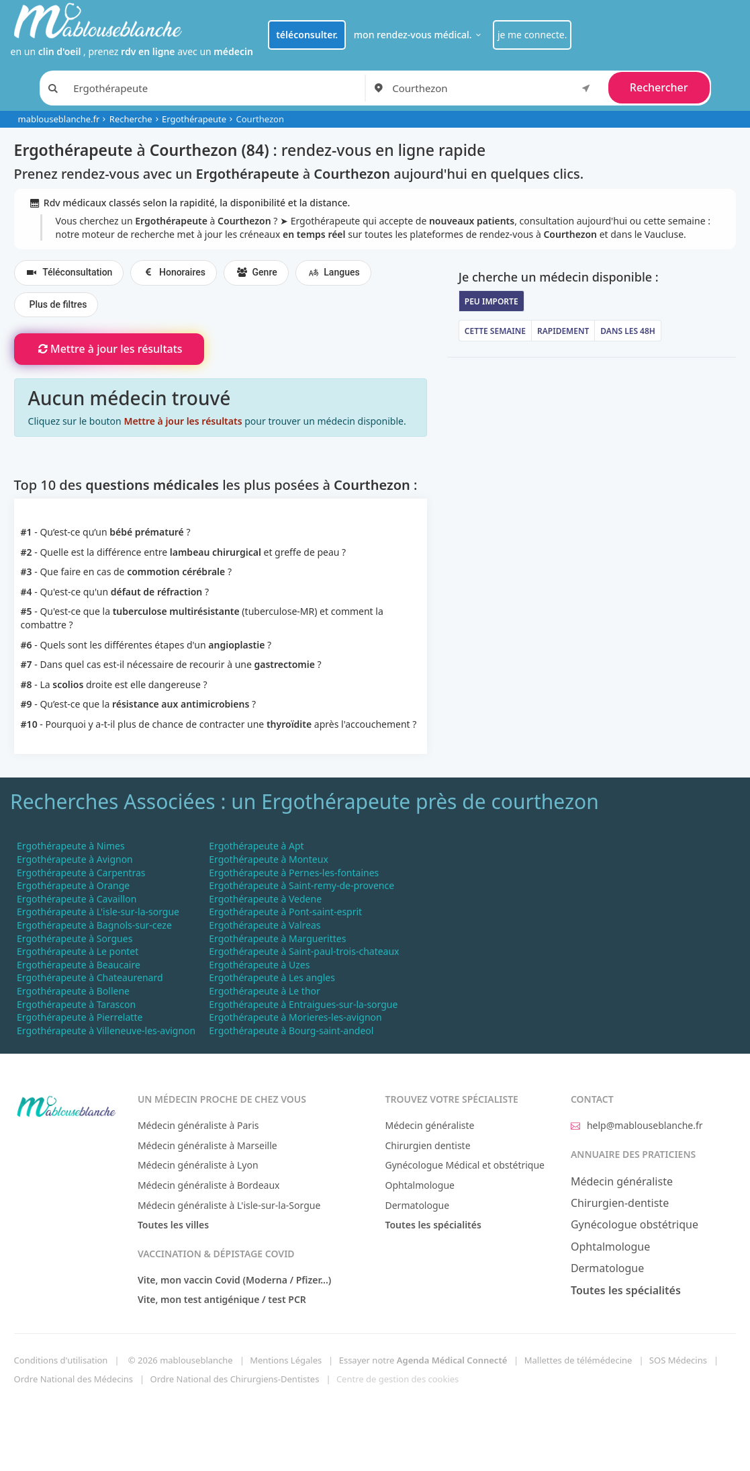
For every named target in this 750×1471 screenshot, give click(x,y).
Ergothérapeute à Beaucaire (78, 964)
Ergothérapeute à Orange (73, 885)
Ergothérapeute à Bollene (73, 990)
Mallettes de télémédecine (578, 1360)
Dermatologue (417, 1205)
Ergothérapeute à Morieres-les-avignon (295, 1017)
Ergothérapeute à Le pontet (77, 951)
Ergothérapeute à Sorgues (74, 938)
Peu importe (491, 301)
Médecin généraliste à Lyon (198, 1165)
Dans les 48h (627, 331)
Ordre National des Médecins (73, 1379)
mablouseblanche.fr (59, 119)
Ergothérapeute (194, 119)
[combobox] (493, 88)
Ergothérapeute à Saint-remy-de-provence (301, 885)
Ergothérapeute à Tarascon (76, 1004)
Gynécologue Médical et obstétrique (465, 1165)
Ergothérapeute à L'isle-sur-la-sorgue (98, 911)
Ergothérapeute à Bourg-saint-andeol (291, 1030)
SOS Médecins (678, 1360)
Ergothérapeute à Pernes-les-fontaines (294, 872)
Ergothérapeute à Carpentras (81, 872)
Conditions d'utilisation (61, 1360)
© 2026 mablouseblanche (180, 1360)
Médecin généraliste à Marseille (207, 1145)
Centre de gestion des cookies (397, 1379)
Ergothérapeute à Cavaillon (76, 898)
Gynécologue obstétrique (634, 1224)
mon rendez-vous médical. (419, 34)
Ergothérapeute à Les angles (272, 977)
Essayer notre (423, 1360)
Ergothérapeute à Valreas (264, 925)
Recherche (130, 119)
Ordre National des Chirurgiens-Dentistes (235, 1379)
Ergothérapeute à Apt (256, 845)
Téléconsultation (69, 273)
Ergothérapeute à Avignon (75, 859)
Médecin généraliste (429, 1125)
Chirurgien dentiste (427, 1145)
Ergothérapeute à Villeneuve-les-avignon (106, 1030)
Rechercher (659, 87)
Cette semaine (495, 331)
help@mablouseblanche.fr (637, 1125)
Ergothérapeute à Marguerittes (277, 938)
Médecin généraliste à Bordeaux (209, 1185)
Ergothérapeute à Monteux (268, 859)
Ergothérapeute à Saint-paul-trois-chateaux (304, 951)
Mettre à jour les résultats (109, 348)
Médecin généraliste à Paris (198, 1125)
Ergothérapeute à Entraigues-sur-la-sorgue (303, 1004)
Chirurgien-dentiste (620, 1202)
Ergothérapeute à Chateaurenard (90, 977)
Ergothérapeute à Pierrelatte (79, 1017)
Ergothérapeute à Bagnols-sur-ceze (94, 925)
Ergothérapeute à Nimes (71, 845)
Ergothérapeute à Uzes (259, 964)
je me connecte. (532, 34)
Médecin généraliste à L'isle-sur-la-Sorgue (229, 1205)
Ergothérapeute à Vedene (265, 898)
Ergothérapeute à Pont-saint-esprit (285, 911)
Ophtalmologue (420, 1185)
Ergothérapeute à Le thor (264, 990)
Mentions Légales (286, 1360)
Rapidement (563, 331)
